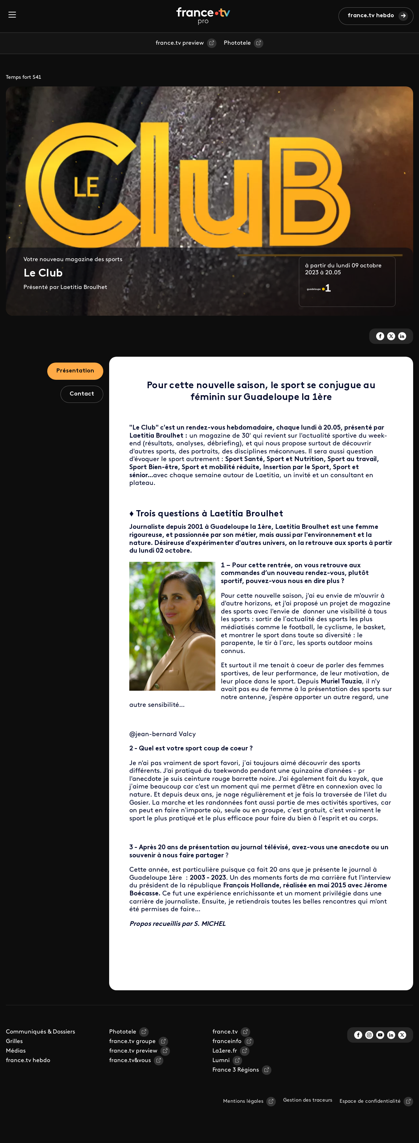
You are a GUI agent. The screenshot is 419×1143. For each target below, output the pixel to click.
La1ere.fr (224, 1051)
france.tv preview (180, 43)
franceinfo (226, 1041)
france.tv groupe (132, 1041)
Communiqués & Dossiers (40, 1032)
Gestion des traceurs (307, 1100)
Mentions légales (243, 1101)
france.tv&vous (130, 1061)
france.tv (225, 1032)
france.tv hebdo (371, 16)
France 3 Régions (235, 1070)
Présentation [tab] (75, 371)
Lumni (221, 1061)
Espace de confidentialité (370, 1101)
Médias (16, 1051)
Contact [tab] (82, 394)
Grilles (14, 1041)
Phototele (237, 43)
